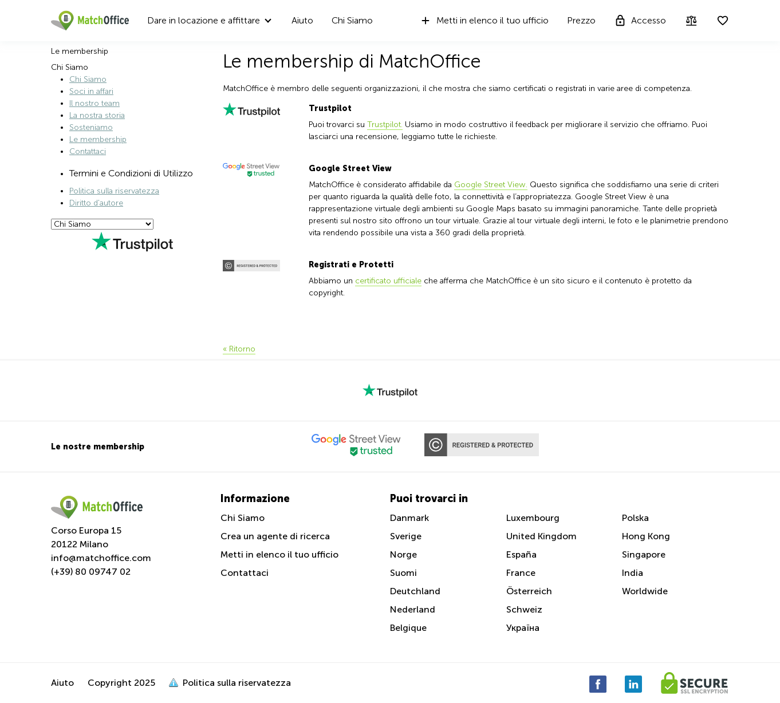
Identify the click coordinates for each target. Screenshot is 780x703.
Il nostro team (94, 103)
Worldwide (645, 591)
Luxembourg (533, 518)
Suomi (403, 573)
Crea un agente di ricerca (275, 536)
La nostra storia (97, 115)
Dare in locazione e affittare (203, 20)
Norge (403, 554)
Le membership (98, 139)
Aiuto (302, 20)
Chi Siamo (352, 20)
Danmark (409, 518)
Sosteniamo (91, 127)
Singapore (643, 554)
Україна (522, 628)
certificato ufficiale (388, 281)
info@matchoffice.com (101, 558)
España (521, 554)
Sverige (405, 536)
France (520, 573)
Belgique (408, 628)
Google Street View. (490, 184)
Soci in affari (91, 91)
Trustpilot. (385, 124)
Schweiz (524, 609)
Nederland (412, 609)
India (632, 573)
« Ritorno (239, 349)
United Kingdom (541, 536)
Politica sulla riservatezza (114, 191)
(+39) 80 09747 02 (91, 571)
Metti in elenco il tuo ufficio (484, 20)
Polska (635, 518)
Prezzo (581, 20)
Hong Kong (646, 536)
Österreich (529, 591)
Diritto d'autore (96, 203)
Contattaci (87, 151)
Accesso (640, 20)
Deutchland (415, 591)
